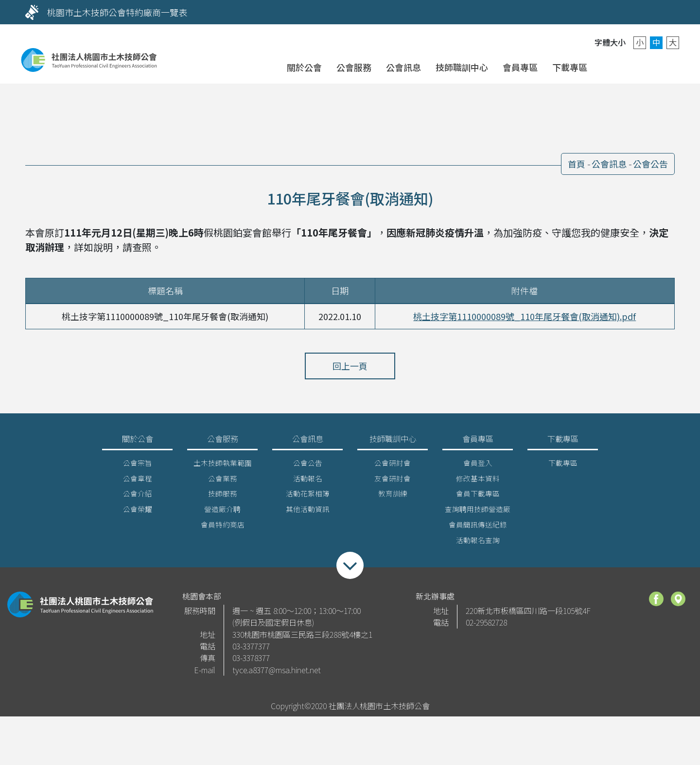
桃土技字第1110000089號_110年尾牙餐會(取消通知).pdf (524, 316)
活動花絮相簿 (308, 497)
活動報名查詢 (478, 544)
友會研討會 (392, 481)
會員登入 (611, 66)
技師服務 (222, 497)
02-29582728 (486, 626)
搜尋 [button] (661, 66)
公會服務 (353, 67)
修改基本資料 (478, 481)
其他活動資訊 (308, 513)
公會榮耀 (137, 513)
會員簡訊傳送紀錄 (478, 528)
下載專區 (569, 67)
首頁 (576, 163)
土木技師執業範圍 (222, 466)
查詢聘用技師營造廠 (477, 513)
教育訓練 (392, 497)
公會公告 (650, 163)
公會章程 (137, 481)
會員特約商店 (223, 528)
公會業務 (222, 481)
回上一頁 (350, 365)
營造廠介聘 (222, 513)
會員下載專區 (478, 497)
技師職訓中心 (462, 67)
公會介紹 (137, 497)
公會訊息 (403, 67)
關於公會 (304, 67)
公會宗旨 (137, 466)
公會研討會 (392, 466)
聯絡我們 (636, 66)
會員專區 (520, 67)
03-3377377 (251, 649)
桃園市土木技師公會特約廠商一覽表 (117, 12)
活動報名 (307, 481)
